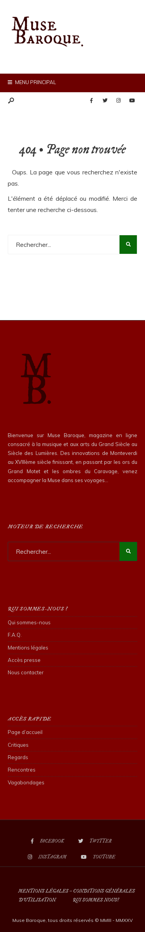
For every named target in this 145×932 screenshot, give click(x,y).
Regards (18, 757)
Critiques (18, 745)
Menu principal (32, 82)
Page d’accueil (25, 732)
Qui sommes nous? (96, 900)
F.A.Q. (15, 635)
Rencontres (22, 770)
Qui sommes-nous (29, 622)
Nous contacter (26, 672)
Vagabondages (26, 782)
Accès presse (24, 660)
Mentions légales (28, 647)
